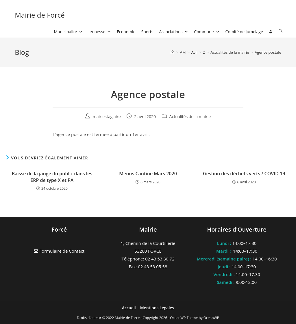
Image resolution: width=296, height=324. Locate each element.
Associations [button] (173, 31)
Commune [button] (206, 31)
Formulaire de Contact (59, 251)
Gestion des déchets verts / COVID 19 (244, 173)
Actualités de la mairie (190, 116)
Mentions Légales (157, 307)
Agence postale (268, 52)
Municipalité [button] (68, 31)
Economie (126, 31)
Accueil (129, 307)
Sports (147, 31)
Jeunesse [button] (99, 31)
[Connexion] (271, 32)
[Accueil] (172, 52)
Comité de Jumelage (244, 31)
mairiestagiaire (107, 116)
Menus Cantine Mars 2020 (148, 173)
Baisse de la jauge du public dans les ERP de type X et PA (52, 176)
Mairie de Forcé (40, 15)
